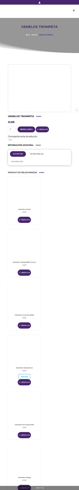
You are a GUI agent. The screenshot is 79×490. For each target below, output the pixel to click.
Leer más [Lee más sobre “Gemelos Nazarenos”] (55, 265)
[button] (42, 129)
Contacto (12, 478)
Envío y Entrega (14, 475)
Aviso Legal (13, 448)
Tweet (10, 140)
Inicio (28, 35)
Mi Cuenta (12, 468)
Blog (10, 435)
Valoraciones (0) (37, 154)
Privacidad (12, 451)
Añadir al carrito (26, 129)
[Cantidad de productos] (12, 129)
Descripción (18, 154)
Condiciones (13, 458)
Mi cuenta (39, 3)
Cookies (12, 455)
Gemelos (34, 35)
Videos (11, 438)
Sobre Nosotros (14, 431)
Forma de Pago (14, 471)
